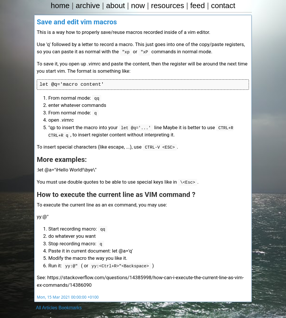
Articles (49, 299)
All (38, 299)
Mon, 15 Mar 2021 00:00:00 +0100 (66, 288)
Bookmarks (70, 299)
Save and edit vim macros (77, 23)
